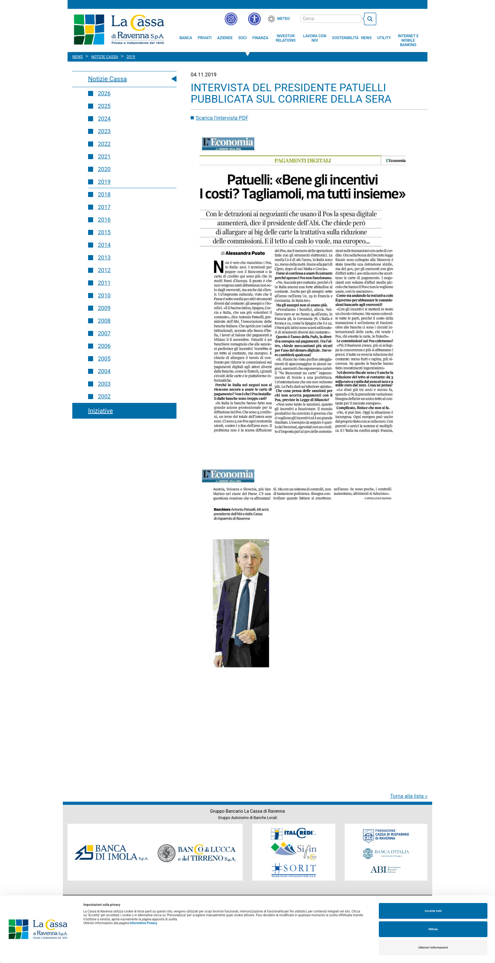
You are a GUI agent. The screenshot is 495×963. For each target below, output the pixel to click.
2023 (104, 131)
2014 (104, 245)
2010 (104, 295)
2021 (104, 156)
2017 (104, 207)
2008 (104, 320)
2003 (104, 383)
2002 (104, 396)
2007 (104, 333)
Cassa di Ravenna (118, 29)
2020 (104, 169)
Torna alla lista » (408, 796)
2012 (104, 270)
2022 (104, 144)
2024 (104, 118)
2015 (104, 232)
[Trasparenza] (400, 18)
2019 (104, 181)
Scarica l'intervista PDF (222, 118)
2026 (104, 93)
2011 (104, 282)
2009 (104, 308)
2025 (104, 106)
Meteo (283, 18)
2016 (104, 219)
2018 (104, 194)
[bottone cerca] (369, 19)
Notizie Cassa (107, 79)
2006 (104, 346)
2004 (104, 371)
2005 (104, 358)
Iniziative (100, 411)
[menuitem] (186, 38)
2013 (104, 257)
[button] (254, 19)
